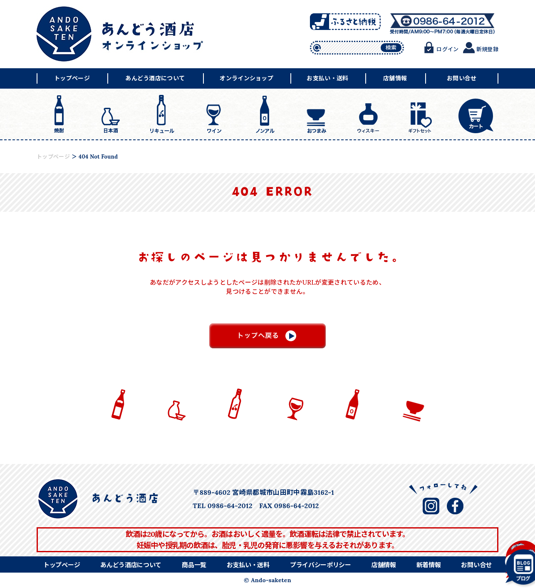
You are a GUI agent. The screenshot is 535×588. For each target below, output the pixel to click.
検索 (391, 47)
